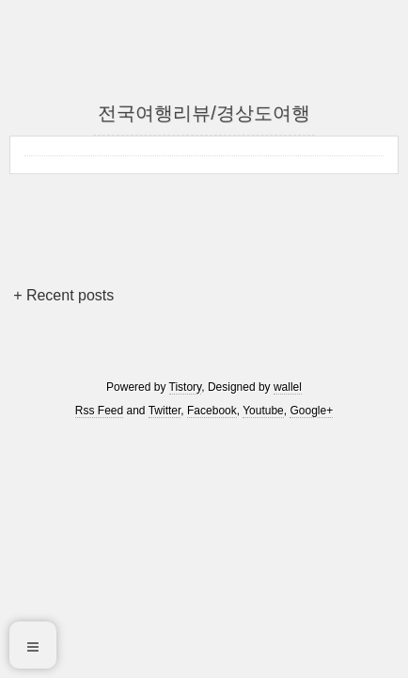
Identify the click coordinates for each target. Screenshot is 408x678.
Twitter (165, 410)
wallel (288, 387)
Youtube (263, 410)
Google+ (311, 410)
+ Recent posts (63, 295)
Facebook (212, 410)
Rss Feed (99, 410)
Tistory (185, 387)
